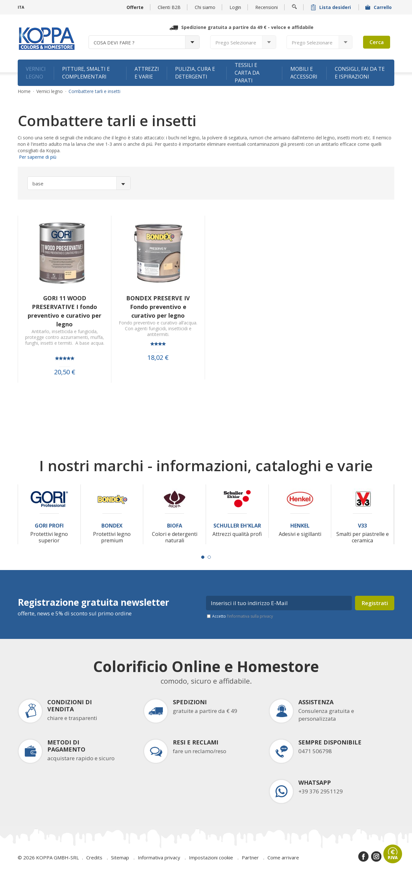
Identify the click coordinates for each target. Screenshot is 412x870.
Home (24, 91)
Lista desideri (331, 7)
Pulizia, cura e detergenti (195, 72)
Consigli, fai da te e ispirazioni (360, 72)
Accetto (242, 616)
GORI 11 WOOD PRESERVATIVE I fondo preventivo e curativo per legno (64, 311)
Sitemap (120, 857)
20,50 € (64, 372)
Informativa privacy (159, 857)
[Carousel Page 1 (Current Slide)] (202, 557)
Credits (94, 857)
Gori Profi (49, 526)
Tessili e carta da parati (247, 72)
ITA (21, 7)
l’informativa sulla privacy (250, 616)
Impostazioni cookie (211, 857)
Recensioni (266, 7)
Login (235, 7)
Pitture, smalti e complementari (86, 72)
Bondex (112, 526)
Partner (250, 857)
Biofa (174, 526)
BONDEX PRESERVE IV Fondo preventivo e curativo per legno (158, 306)
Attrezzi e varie (147, 72)
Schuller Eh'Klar (237, 526)
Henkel (300, 526)
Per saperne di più (37, 157)
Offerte (135, 7)
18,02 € (158, 357)
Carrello (379, 7)
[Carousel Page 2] (209, 557)
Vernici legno (36, 72)
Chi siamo (205, 7)
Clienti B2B (169, 7)
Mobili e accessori (303, 72)
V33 (362, 526)
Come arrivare (283, 857)
